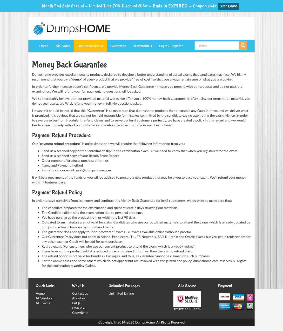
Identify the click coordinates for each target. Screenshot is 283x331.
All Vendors (44, 298)
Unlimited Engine (121, 293)
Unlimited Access (90, 46)
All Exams (63, 46)
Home (43, 46)
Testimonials (142, 46)
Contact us (80, 293)
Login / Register (171, 46)
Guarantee (118, 46)
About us (79, 298)
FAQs (76, 303)
